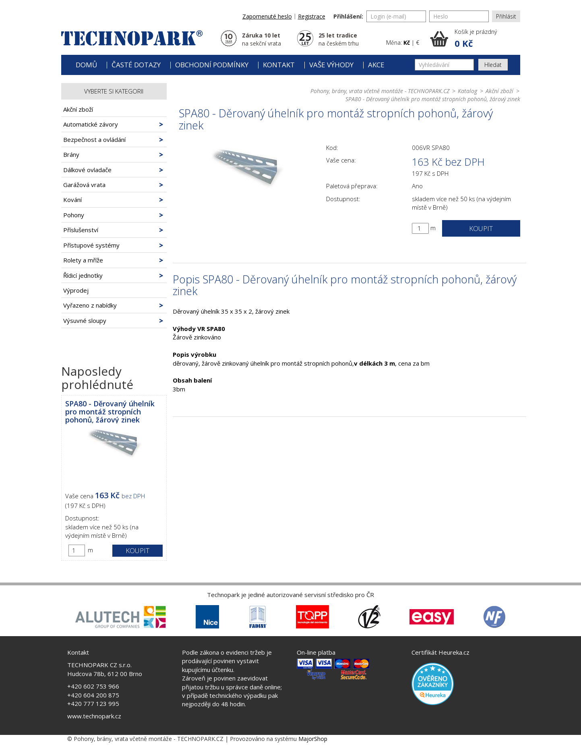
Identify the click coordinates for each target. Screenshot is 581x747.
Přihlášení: (348, 16)
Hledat (493, 65)
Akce (376, 64)
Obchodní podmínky (211, 64)
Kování (72, 200)
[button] (475, 39)
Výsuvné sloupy (84, 320)
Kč (406, 42)
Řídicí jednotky (83, 275)
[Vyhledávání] (444, 65)
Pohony (73, 215)
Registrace (311, 16)
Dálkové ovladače (87, 170)
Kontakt (279, 64)
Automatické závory (90, 124)
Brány (71, 154)
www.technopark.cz (94, 716)
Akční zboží (78, 109)
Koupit (137, 550)
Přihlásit (506, 16)
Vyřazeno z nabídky (90, 305)
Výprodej (76, 290)
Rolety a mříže (83, 260)
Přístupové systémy (91, 245)
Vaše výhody (331, 64)
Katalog (467, 91)
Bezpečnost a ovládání (94, 139)
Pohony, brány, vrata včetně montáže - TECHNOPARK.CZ (379, 91)
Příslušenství (80, 230)
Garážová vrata (84, 185)
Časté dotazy (136, 64)
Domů (86, 64)
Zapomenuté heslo (267, 16)
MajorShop (312, 739)
